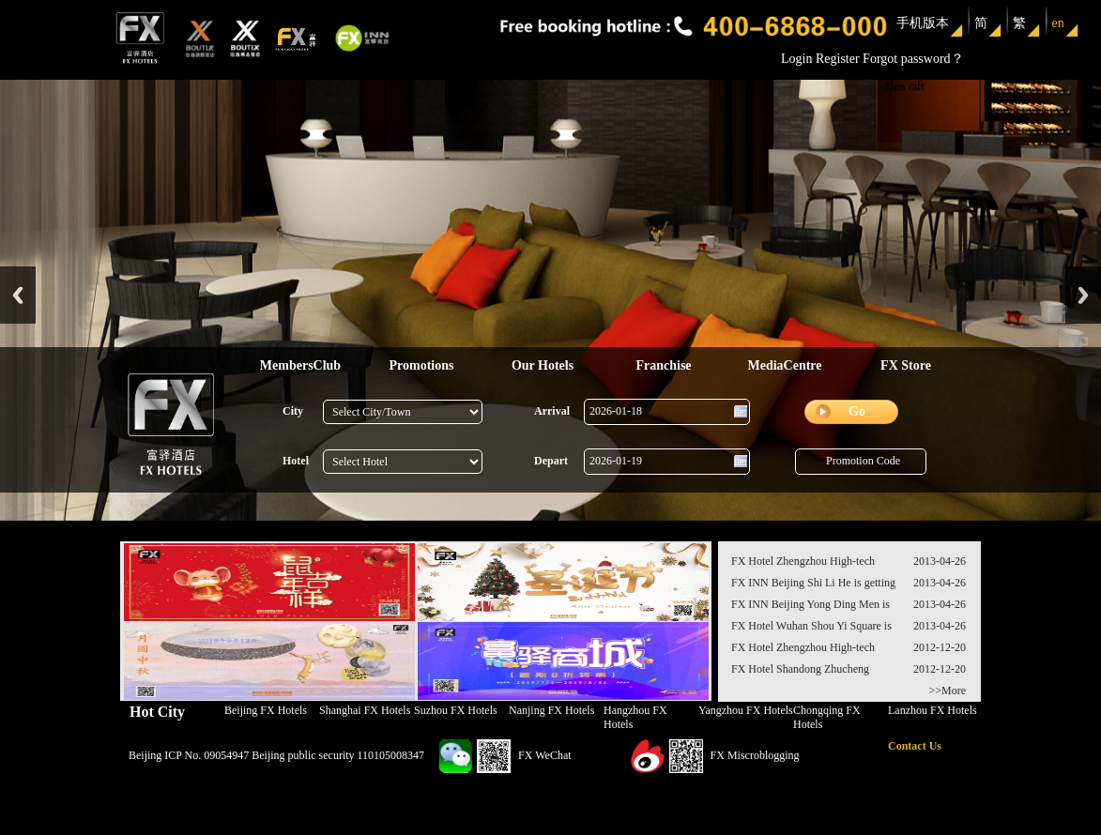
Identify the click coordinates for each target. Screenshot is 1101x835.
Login (796, 59)
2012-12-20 (939, 647)
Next (1083, 295)
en (1058, 23)
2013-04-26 (939, 561)
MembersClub (300, 365)
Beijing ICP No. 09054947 (189, 755)
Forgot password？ (913, 59)
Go (857, 411)
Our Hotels (542, 365)
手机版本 (922, 23)
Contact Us (914, 745)
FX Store (905, 365)
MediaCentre (784, 365)
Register (838, 59)
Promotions (422, 365)
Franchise (663, 365)
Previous (18, 295)
